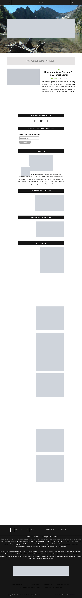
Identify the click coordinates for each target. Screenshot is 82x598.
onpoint (54, 78)
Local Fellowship (63, 585)
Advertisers (34, 585)
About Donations (18, 585)
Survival (59, 69)
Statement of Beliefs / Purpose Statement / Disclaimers (41, 587)
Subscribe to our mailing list (29, 134)
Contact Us (47, 585)
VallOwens (72, 595)
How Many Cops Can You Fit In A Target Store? (58, 73)
